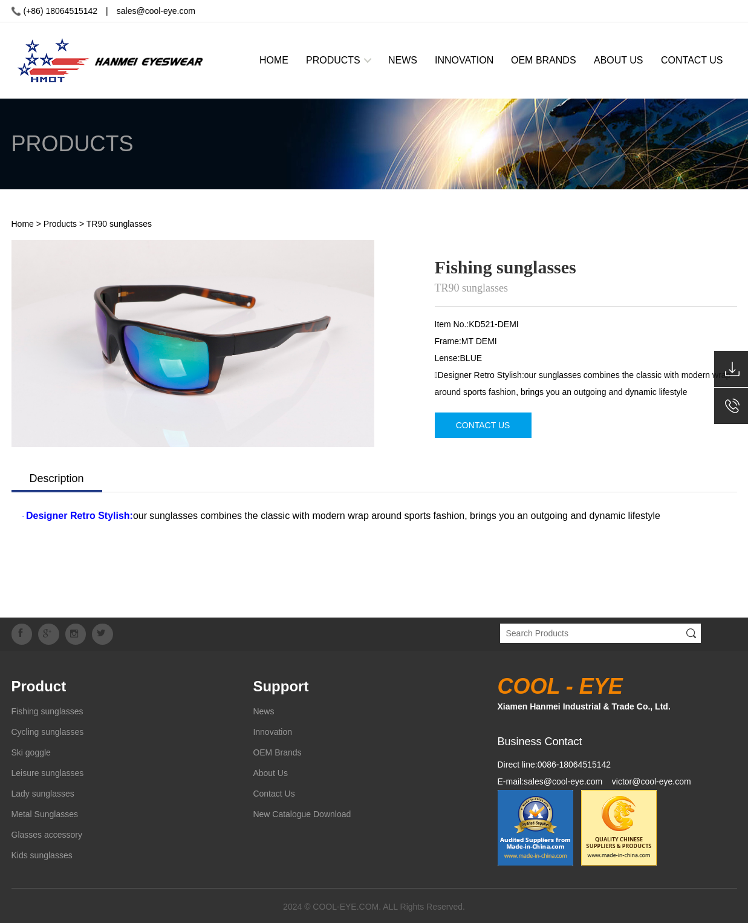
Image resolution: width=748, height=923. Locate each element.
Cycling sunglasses (47, 730)
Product (39, 684)
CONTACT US (692, 60)
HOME (273, 60)
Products (60, 224)
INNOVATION (464, 60)
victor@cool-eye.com (651, 779)
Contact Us (273, 792)
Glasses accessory (46, 833)
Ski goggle (31, 750)
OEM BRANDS (543, 60)
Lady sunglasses (42, 792)
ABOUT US (618, 60)
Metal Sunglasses (45, 812)
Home (22, 224)
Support (280, 684)
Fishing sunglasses (47, 709)
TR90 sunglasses (119, 224)
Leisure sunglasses (47, 771)
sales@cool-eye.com (156, 11)
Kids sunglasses (42, 853)
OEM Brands (277, 750)
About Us (270, 771)
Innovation (272, 730)
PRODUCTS (333, 60)
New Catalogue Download (302, 812)
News (263, 709)
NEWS (402, 60)
